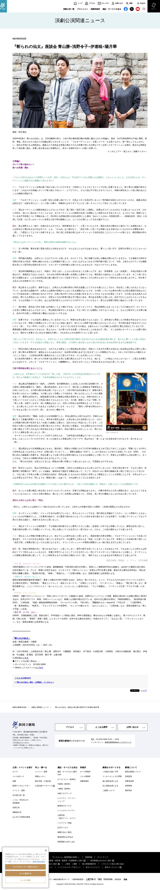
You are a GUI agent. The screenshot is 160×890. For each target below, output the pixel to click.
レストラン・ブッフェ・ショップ (67, 799)
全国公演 (16, 807)
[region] (25, 867)
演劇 (14, 781)
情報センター (40, 776)
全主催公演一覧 (18, 795)
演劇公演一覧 (68, 9)
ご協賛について (108, 790)
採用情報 (128, 786)
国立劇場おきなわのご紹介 (101, 860)
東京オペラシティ (112, 867)
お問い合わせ (132, 727)
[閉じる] (45, 850)
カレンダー (105, 3)
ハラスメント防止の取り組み (112, 864)
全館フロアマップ (65, 793)
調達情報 (88, 857)
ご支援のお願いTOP (110, 772)
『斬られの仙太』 (21, 638)
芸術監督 (128, 776)
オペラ (15, 772)
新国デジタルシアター (21, 786)
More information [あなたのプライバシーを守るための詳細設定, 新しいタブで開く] (39, 861)
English (142, 3)
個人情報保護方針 (89, 864)
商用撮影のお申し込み (66, 842)
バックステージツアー (66, 810)
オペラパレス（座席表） (67, 779)
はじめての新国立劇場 (21, 817)
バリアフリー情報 (65, 823)
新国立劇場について (133, 772)
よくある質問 (101, 727)
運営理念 (128, 790)
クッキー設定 (25, 880)
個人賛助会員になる (110, 781)
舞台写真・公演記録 (43, 781)
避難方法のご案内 (65, 832)
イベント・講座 (18, 790)
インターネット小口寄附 (112, 776)
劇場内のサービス (65, 806)
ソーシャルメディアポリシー (69, 867)
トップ (80, 3)
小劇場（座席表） (65, 789)
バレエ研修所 (85, 776)
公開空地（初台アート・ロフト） (67, 816)
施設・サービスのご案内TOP (67, 773)
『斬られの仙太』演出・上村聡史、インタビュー (35, 682)
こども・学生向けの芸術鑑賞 (20, 801)
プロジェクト (82, 9)
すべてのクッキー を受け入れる (25, 867)
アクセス (92, 3)
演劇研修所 (95, 9)
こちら (25, 658)
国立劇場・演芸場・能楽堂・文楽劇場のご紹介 (64, 860)
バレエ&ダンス (18, 776)
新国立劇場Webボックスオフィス (118, 742)
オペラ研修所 (85, 772)
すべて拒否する (26, 873)
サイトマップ (102, 857)
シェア (144, 690)
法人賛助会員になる (110, 786)
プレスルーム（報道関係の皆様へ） (66, 857)
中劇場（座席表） (65, 784)
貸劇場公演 (16, 812)
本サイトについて (93, 867)
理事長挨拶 (129, 781)
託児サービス (63, 828)
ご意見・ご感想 (71, 864)
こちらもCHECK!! (22, 678)
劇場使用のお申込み (65, 837)
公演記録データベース (43, 786)
